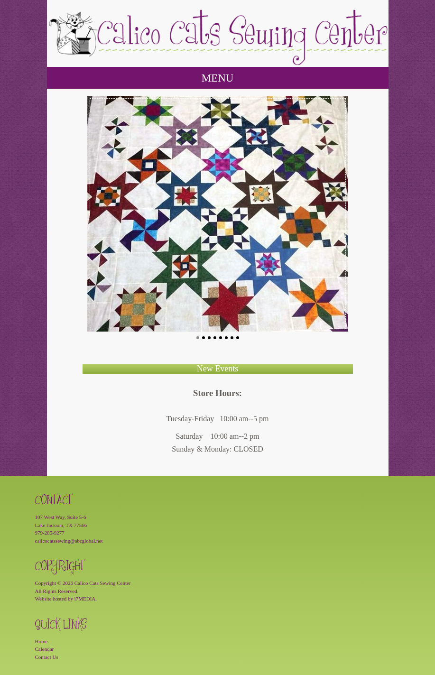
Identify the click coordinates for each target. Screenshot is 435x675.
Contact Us (46, 657)
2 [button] (203, 337)
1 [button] (197, 337)
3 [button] (209, 337)
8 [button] (237, 337)
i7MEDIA (85, 598)
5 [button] (220, 337)
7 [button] (232, 337)
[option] (218, 214)
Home (41, 641)
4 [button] (214, 337)
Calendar (44, 649)
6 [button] (226, 337)
